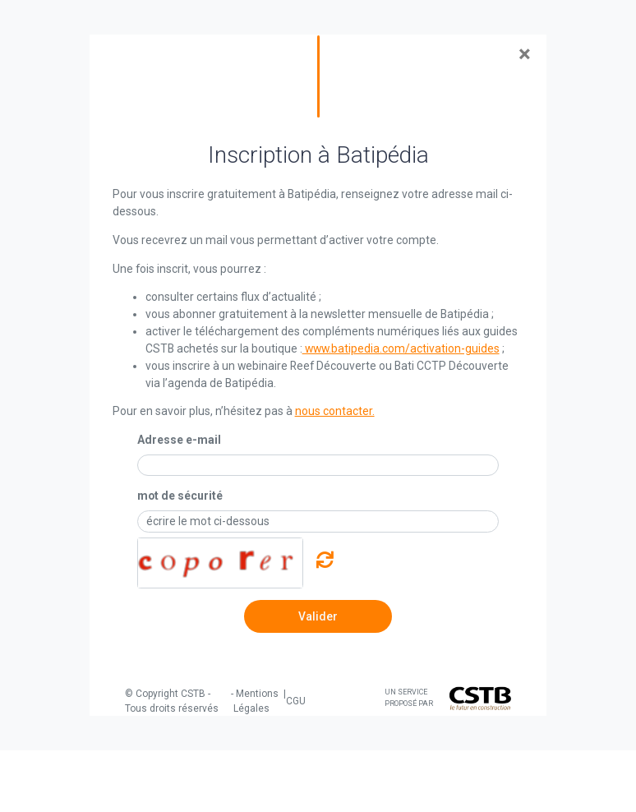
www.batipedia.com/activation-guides (401, 348)
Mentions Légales (256, 701)
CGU (296, 701)
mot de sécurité (180, 495)
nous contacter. (335, 411)
